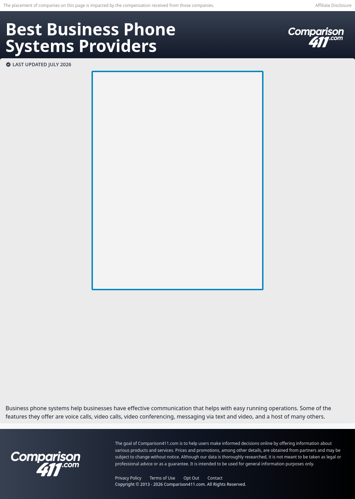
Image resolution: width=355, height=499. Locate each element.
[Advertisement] (177, 349)
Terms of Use (162, 478)
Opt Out (191, 478)
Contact (215, 478)
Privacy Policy (128, 478)
